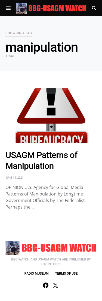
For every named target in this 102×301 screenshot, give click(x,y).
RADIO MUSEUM (36, 273)
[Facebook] (45, 285)
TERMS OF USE (66, 273)
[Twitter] (55, 285)
